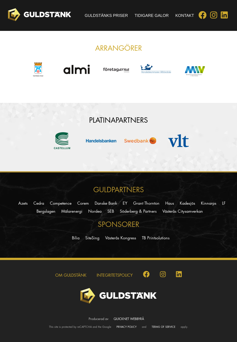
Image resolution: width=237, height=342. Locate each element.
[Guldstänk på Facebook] (202, 16)
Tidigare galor (152, 15)
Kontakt (184, 15)
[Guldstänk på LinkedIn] (224, 16)
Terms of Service (163, 327)
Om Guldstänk (70, 275)
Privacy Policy (126, 327)
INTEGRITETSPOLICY (115, 275)
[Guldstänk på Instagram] (213, 16)
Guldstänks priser (106, 15)
